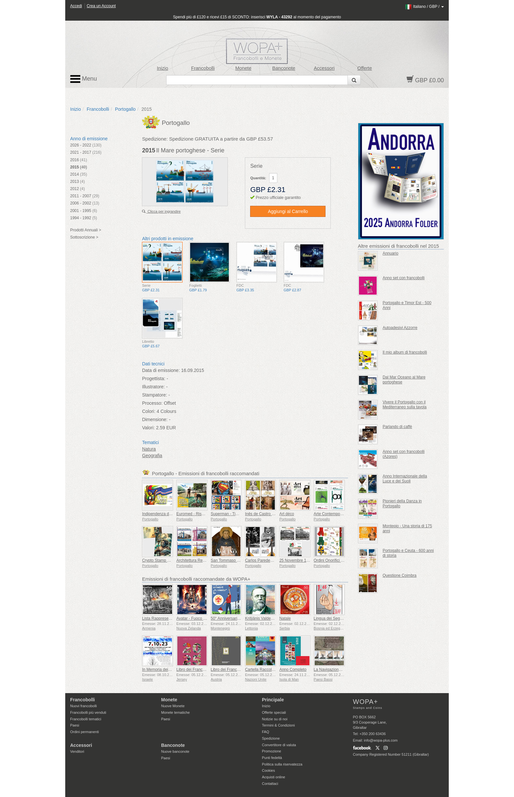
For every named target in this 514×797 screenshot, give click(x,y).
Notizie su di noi (274, 719)
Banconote (283, 68)
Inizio (162, 68)
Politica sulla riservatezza (282, 764)
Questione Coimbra (399, 575)
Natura (149, 449)
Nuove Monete (173, 706)
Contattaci (270, 784)
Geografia (152, 455)
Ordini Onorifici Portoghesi (337, 560)
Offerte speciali (274, 712)
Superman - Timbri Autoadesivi (237, 514)
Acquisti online (273, 777)
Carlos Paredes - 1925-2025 (269, 560)
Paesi (74, 725)
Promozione (271, 751)
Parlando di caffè (397, 426)
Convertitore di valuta (279, 745)
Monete (243, 68)
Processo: (152, 403)
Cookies (268, 770)
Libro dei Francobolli (194, 669)
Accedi (76, 6)
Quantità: (258, 178)
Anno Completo (292, 669)
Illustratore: (153, 386)
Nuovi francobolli (83, 706)
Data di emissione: (161, 370)
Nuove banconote (175, 751)
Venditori (77, 751)
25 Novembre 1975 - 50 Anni (304, 560)
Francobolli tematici (85, 719)
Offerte (364, 68)
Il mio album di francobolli (405, 352)
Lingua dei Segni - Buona (336, 618)
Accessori (324, 68)
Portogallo (125, 109)
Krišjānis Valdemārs (262, 618)
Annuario (390, 253)
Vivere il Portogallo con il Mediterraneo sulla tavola (404, 404)
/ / (424, 6)
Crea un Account (101, 6)
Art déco (286, 514)
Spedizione (271, 738)
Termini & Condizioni (278, 725)
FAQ (265, 732)
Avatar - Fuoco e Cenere (197, 618)
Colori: (148, 411)
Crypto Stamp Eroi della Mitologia (171, 560)
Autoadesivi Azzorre (400, 327)
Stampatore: (154, 395)
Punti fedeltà (272, 758)
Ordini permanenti (84, 732)
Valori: (148, 427)
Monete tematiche (175, 712)
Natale (285, 618)
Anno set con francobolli (404, 278)
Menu (83, 79)
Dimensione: (155, 419)
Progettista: (153, 378)
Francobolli (203, 68)
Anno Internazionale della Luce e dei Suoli (405, 478)
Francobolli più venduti (88, 712)
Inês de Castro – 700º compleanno (275, 514)
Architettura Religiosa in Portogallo (206, 560)
